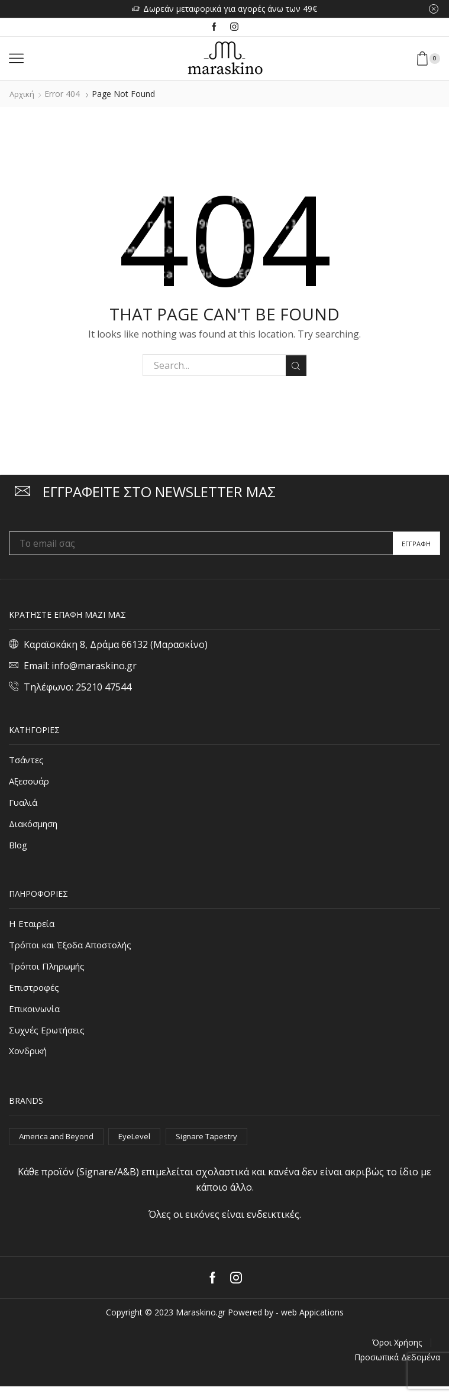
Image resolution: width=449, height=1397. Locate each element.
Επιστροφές (35, 993)
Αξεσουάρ (31, 782)
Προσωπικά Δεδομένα (397, 1368)
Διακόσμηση (36, 826)
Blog (19, 848)
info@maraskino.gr (94, 665)
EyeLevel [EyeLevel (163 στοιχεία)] (141, 1146)
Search (295, 365)
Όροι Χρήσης (397, 1353)
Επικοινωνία (37, 1016)
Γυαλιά (24, 804)
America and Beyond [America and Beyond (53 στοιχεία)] (59, 1146)
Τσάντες (27, 759)
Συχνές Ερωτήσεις (50, 1038)
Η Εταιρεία (33, 927)
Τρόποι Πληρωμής (50, 971)
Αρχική (22, 93)
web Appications (312, 1323)
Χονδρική (30, 1060)
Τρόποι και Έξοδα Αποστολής (73, 949)
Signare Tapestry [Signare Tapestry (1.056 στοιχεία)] (215, 1146)
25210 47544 (103, 686)
